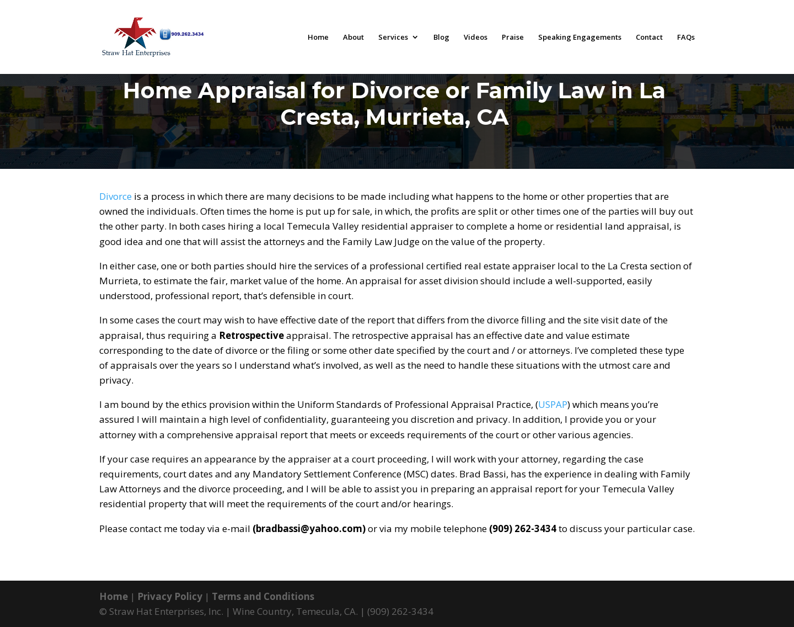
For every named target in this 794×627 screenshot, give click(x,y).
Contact (649, 37)
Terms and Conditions (263, 596)
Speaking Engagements (579, 37)
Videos (475, 37)
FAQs (686, 37)
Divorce (115, 196)
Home (318, 37)
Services (393, 37)
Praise (513, 37)
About (353, 37)
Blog (441, 37)
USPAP (552, 404)
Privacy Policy (169, 596)
